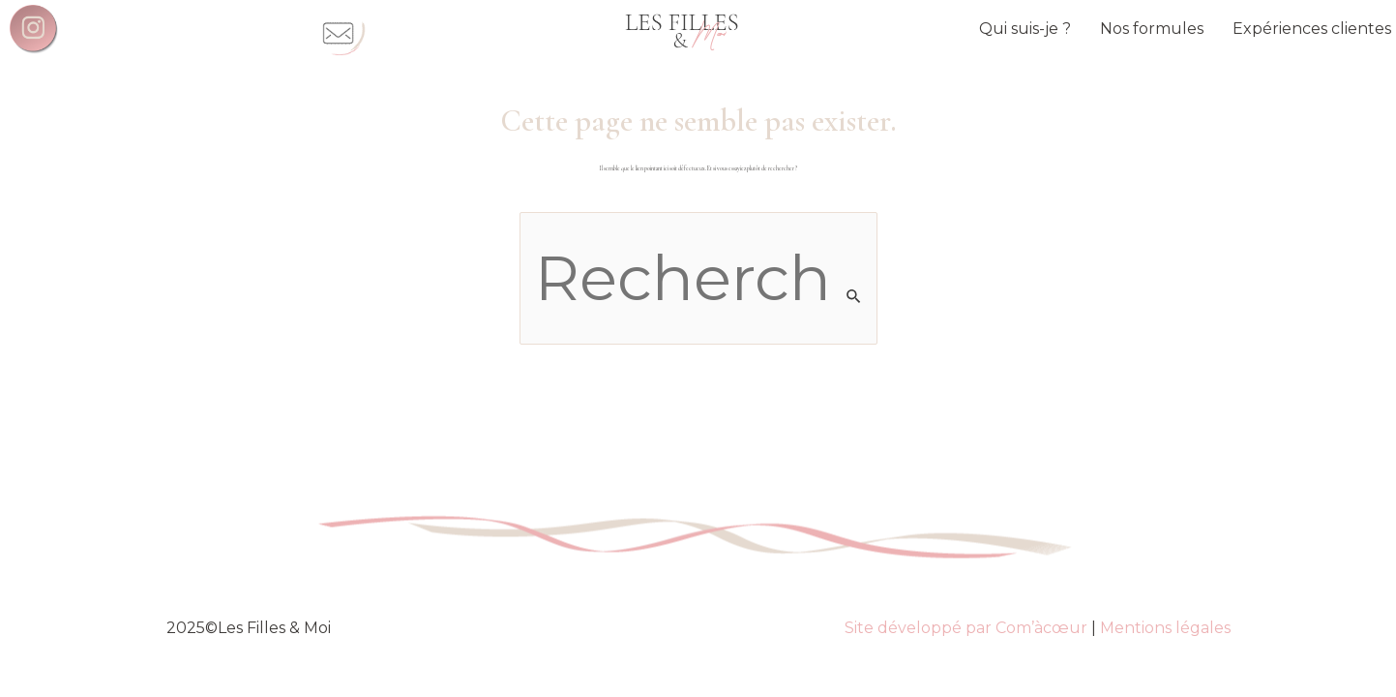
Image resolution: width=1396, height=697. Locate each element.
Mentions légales (1165, 628)
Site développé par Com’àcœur (966, 628)
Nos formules (1151, 28)
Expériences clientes (1312, 28)
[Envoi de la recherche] (854, 296)
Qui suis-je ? (1025, 28)
